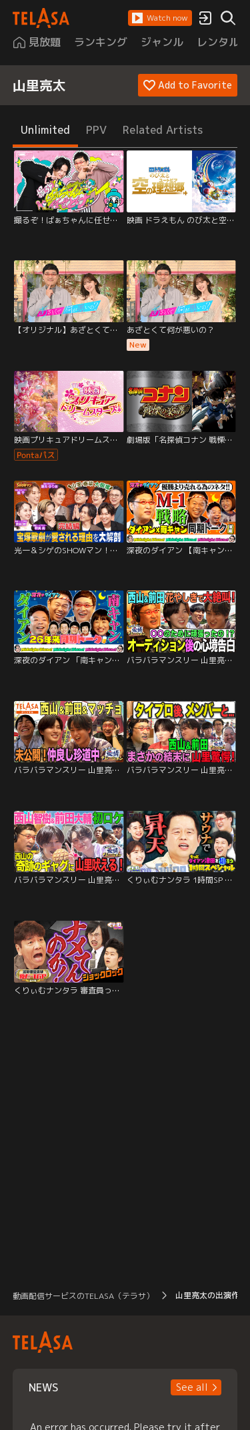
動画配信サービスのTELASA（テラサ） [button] (83, 1296)
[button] (160, 18)
